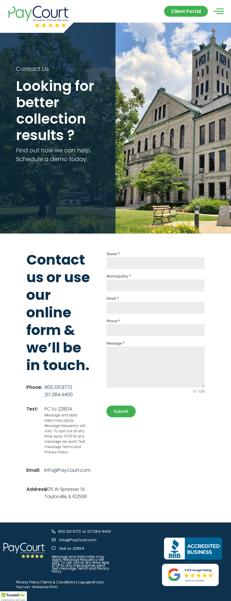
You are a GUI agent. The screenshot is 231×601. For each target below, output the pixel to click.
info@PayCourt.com (67, 470)
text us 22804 (71, 548)
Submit (121, 411)
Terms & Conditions (58, 582)
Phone (113, 321)
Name (113, 253)
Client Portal (186, 11)
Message (115, 343)
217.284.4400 (58, 394)
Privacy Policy (27, 582)
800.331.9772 (58, 387)
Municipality (118, 276)
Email (112, 298)
